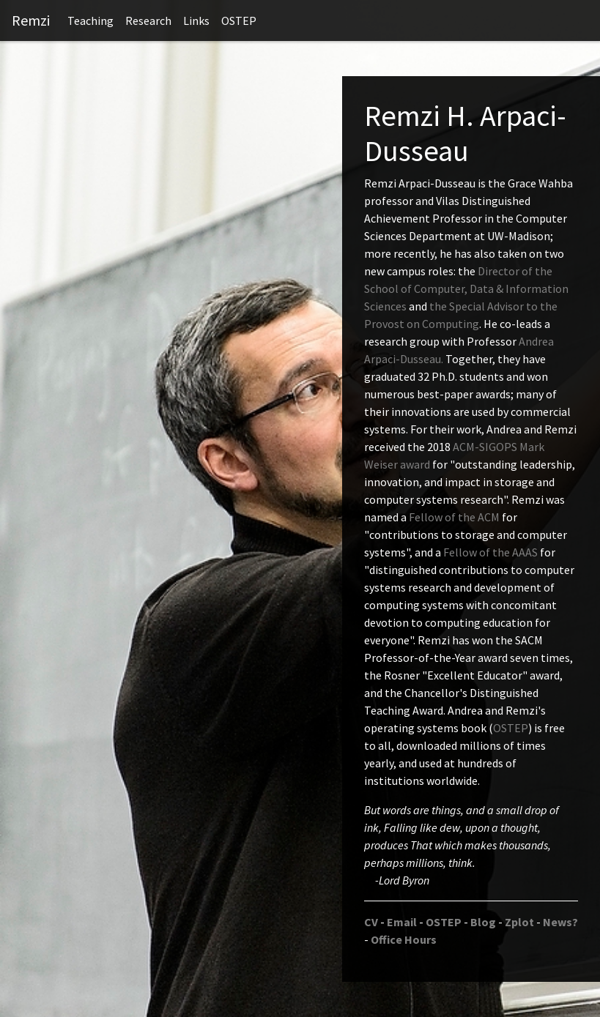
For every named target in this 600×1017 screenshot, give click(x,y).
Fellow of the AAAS (490, 552)
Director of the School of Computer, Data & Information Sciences (466, 288)
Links (196, 20)
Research (148, 20)
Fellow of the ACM (454, 517)
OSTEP (238, 20)
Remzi (31, 20)
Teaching (90, 20)
